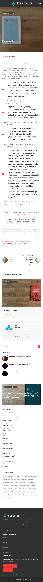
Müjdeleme (6, 446)
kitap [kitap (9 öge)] (28, 485)
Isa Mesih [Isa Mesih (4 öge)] (30, 479)
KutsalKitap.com (7, 550)
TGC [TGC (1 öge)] (28, 494)
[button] (40, 3)
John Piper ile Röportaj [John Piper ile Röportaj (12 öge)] (8, 482)
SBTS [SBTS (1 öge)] (19, 491)
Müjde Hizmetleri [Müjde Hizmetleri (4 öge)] (32, 488)
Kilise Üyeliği (6, 430)
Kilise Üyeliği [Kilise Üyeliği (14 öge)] (22, 485)
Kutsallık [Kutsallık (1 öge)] (10, 488)
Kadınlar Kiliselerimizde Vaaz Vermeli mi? (20, 356)
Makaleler (6, 438)
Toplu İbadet (6, 463)
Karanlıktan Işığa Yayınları (10, 540)
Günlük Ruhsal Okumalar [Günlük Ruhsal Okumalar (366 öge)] (31, 476)
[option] (21, 299)
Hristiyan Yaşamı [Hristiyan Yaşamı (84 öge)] (16, 479)
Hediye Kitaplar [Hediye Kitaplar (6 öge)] (6, 479)
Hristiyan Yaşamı (7, 423)
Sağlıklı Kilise (6, 453)
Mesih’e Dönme (7, 441)
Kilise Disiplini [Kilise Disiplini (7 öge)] (23, 482)
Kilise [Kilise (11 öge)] (17, 482)
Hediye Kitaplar (6, 13)
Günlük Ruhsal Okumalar (9, 418)
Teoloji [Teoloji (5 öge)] (14, 494)
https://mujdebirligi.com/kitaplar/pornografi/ (14, 243)
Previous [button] (38, 381)
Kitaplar (12, 13)
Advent (5, 415)
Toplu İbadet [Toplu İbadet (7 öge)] (34, 494)
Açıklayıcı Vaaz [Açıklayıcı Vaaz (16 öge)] (11, 476)
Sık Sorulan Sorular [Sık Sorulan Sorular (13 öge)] (26, 491)
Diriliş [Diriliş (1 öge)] (22, 476)
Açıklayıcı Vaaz (7, 412)
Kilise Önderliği (7, 428)
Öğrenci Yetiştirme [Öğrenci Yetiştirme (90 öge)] (7, 497)
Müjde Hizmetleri (7, 443)
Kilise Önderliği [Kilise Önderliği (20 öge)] (13, 485)
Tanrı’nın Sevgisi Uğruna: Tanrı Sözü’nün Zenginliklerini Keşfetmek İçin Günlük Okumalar (21, 395)
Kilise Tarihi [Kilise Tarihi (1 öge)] (5, 485)
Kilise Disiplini (10, 310)
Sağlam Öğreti (7, 545)
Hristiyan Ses (6, 552)
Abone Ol (8, 570)
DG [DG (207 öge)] (18, 476)
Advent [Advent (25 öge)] (4, 476)
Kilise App (5, 547)
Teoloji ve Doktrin (8, 461)
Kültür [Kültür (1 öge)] (15, 488)
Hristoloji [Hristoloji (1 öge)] (24, 479)
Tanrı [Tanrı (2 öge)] (34, 491)
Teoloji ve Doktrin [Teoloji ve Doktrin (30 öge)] (22, 494)
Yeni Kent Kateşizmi (14, 371)
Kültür (5, 435)
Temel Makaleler (7, 458)
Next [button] (40, 381)
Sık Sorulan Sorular (8, 456)
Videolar (5, 466)
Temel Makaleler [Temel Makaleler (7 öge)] (6, 494)
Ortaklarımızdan (7, 451)
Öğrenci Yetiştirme (8, 448)
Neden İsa (5, 537)
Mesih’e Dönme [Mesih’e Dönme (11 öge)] (22, 488)
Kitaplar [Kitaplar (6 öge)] (33, 485)
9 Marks (5, 542)
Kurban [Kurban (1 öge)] (4, 488)
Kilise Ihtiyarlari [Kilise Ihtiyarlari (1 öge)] (32, 482)
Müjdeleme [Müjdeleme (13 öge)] (5, 491)
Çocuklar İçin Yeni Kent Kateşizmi (18, 364)
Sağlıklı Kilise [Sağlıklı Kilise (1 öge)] (13, 491)
